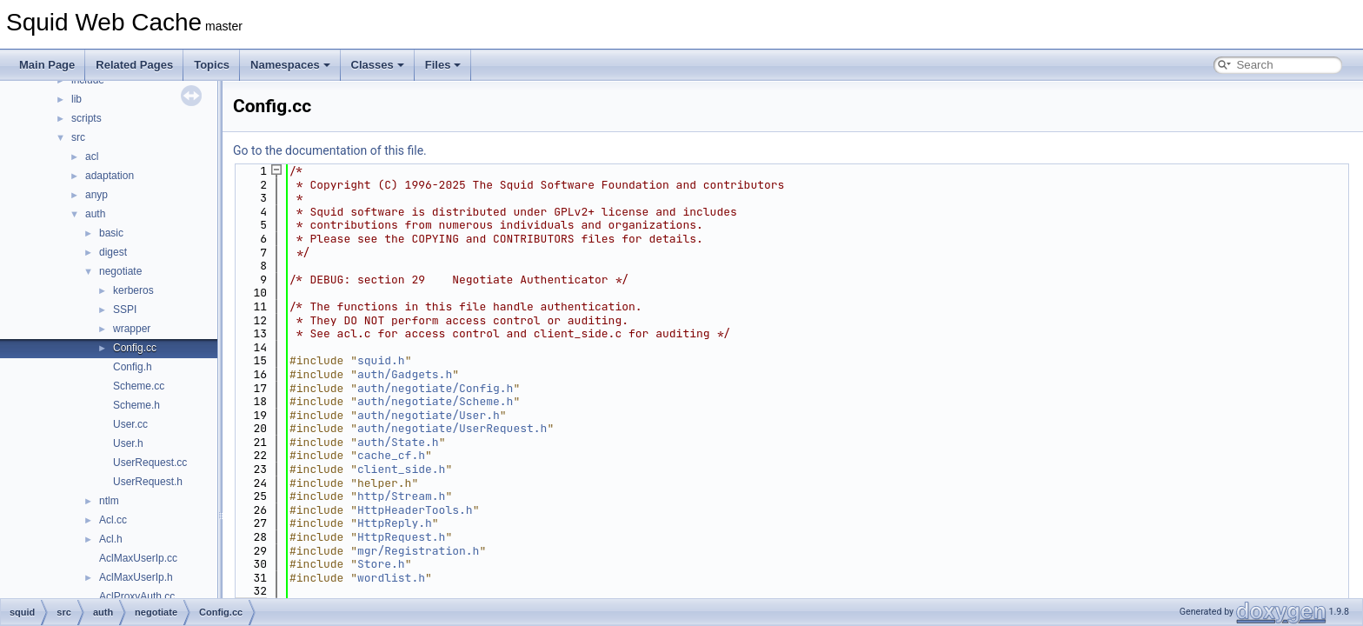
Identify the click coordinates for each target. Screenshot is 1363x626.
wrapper (131, 329)
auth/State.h (398, 442)
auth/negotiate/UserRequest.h (452, 428)
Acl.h (111, 539)
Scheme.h (136, 405)
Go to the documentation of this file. (330, 150)
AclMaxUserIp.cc (138, 558)
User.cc (130, 424)
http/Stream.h (401, 496)
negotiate (120, 271)
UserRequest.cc (150, 462)
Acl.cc (113, 520)
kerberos (133, 290)
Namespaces (290, 64)
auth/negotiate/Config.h (435, 388)
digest (113, 252)
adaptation (109, 176)
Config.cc (134, 348)
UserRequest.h (148, 482)
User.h (128, 443)
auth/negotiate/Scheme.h (435, 401)
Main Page (47, 64)
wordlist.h (391, 577)
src (78, 137)
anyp (96, 195)
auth (95, 214)
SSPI (124, 309)
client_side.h (401, 469)
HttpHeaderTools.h (415, 510)
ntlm (109, 501)
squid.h (381, 360)
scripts (86, 118)
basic (111, 233)
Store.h (381, 563)
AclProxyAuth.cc (137, 596)
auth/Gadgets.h (404, 374)
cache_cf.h (391, 455)
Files (443, 64)
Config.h (132, 367)
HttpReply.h (394, 523)
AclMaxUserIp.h (136, 577)
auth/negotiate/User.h (428, 415)
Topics (211, 64)
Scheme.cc (138, 386)
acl (91, 156)
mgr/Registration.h (418, 550)
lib (76, 99)
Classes (377, 64)
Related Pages (134, 64)
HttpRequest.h (401, 536)
